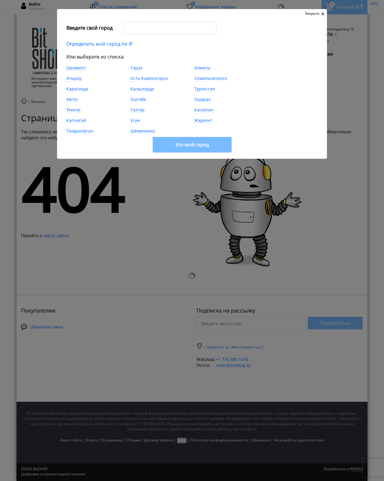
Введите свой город (89, 28)
